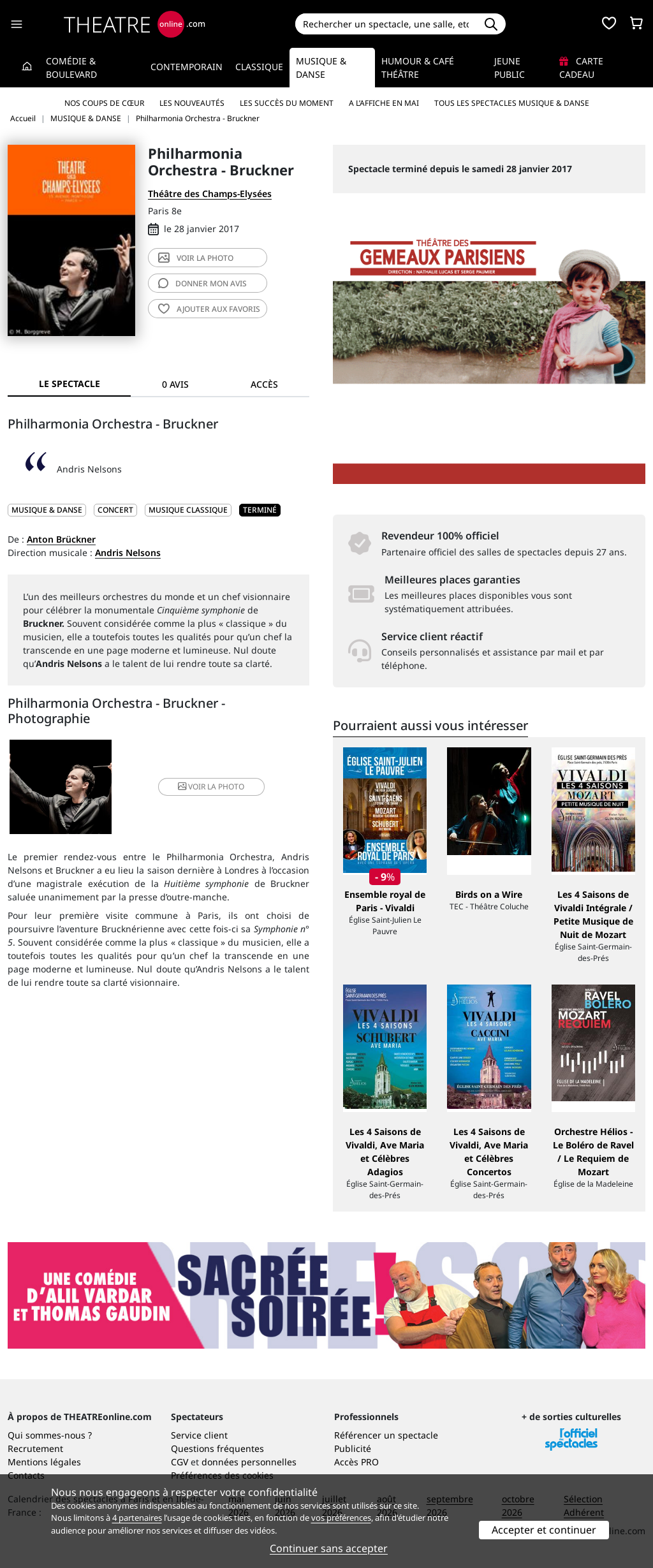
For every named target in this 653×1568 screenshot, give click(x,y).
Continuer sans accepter (329, 1548)
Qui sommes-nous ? (50, 1435)
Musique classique (188, 509)
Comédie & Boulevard (71, 67)
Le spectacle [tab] (69, 383)
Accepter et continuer (544, 1530)
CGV (179, 1462)
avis (202, 283)
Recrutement (35, 1448)
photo (195, 258)
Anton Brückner (61, 539)
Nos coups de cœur (104, 103)
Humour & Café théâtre (417, 67)
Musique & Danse (321, 67)
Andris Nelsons (128, 552)
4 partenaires (137, 1517)
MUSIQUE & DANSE (46, 509)
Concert (115, 509)
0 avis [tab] (175, 384)
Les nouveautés (191, 103)
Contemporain (186, 67)
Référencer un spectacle (386, 1435)
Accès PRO (356, 1462)
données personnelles (249, 1462)
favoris (209, 309)
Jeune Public (509, 67)
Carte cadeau (581, 67)
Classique (259, 67)
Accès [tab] (264, 384)
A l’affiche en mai (384, 103)
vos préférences (341, 1517)
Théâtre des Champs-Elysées (210, 193)
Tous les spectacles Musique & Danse (511, 103)
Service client (199, 1435)
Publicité (352, 1448)
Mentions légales (44, 1462)
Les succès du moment (287, 103)
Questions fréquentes (217, 1448)
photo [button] (208, 787)
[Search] (386, 23)
